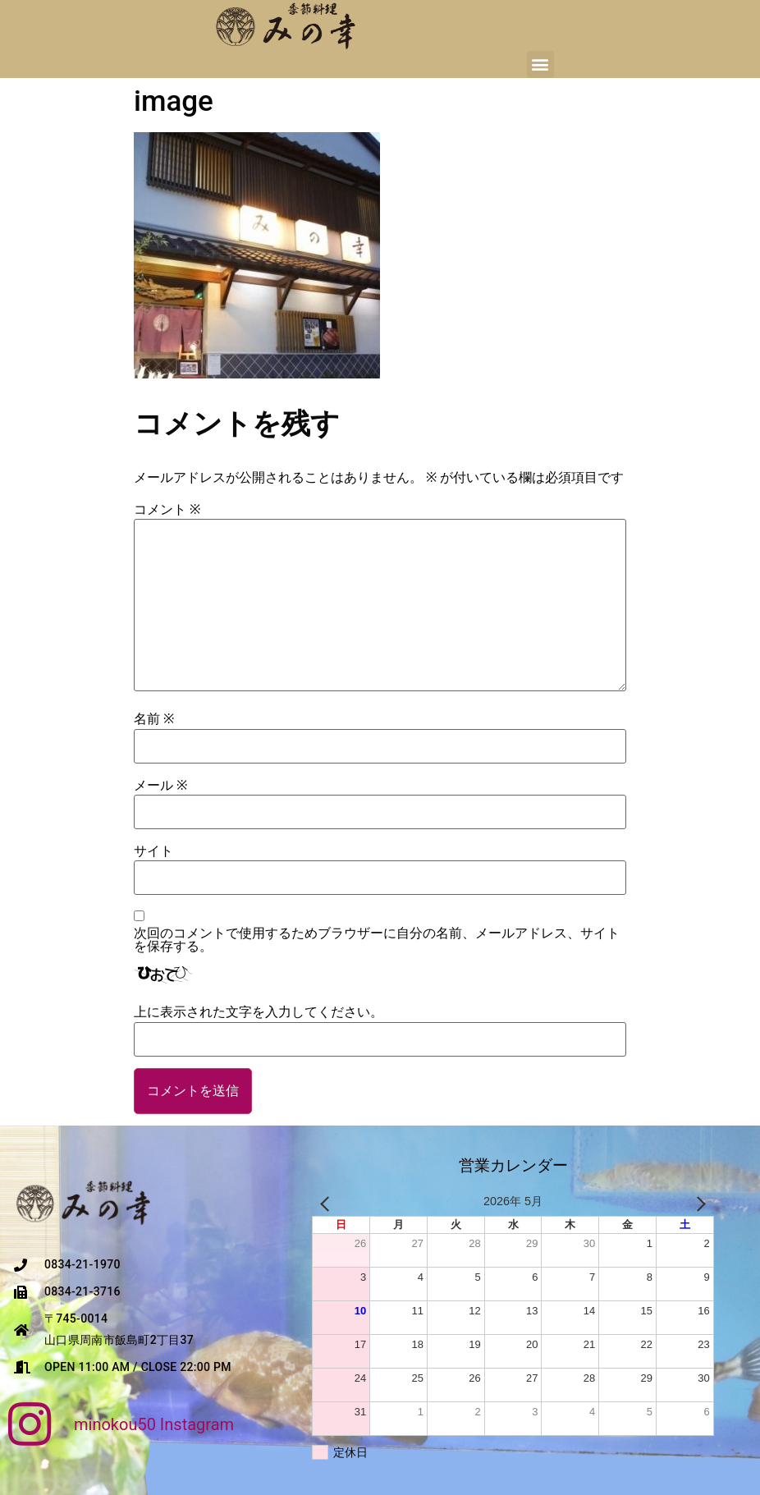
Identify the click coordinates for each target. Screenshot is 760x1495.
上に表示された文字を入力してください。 (258, 1012)
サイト (153, 851)
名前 (154, 719)
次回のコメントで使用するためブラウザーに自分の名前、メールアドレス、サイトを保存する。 (377, 940)
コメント (167, 509)
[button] (540, 64)
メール (160, 785)
